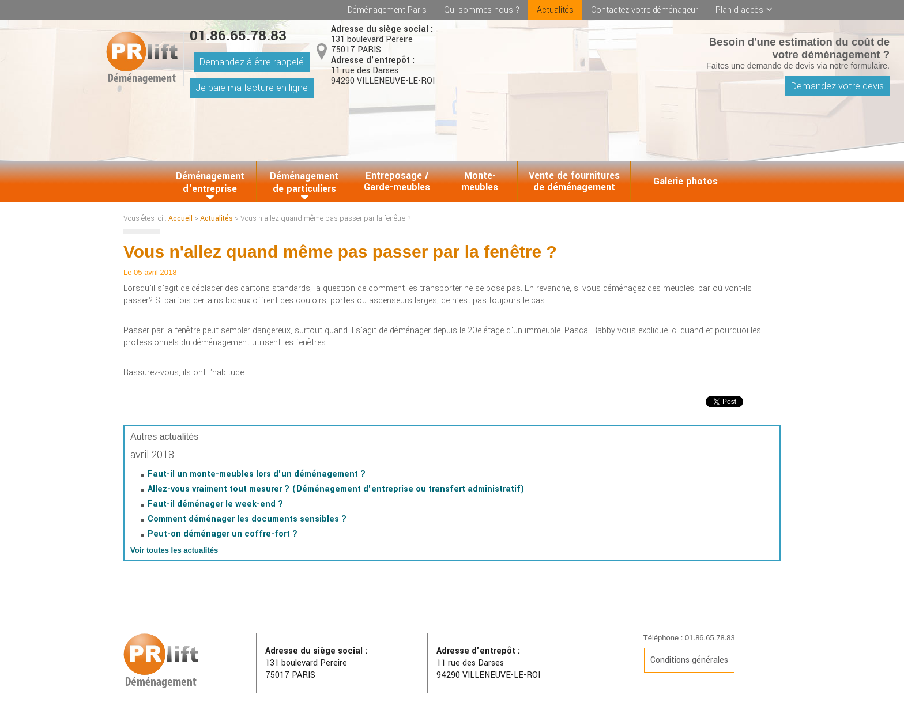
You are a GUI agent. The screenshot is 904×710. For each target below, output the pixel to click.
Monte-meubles (479, 181)
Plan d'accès (739, 10)
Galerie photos (685, 181)
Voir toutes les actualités (174, 550)
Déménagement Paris (387, 10)
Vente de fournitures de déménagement (574, 181)
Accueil (180, 218)
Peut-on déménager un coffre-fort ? (222, 534)
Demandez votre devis (837, 86)
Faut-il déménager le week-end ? (215, 504)
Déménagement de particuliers (304, 182)
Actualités (555, 10)
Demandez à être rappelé (251, 62)
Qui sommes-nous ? (481, 10)
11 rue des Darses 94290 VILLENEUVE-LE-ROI (383, 70)
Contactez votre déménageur (644, 10)
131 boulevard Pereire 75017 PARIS (382, 39)
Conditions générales (689, 660)
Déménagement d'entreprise (210, 182)
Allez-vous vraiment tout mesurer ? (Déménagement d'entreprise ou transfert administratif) (336, 489)
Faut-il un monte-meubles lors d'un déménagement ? (257, 474)
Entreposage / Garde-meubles (397, 181)
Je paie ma (251, 88)
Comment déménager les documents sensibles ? (247, 519)
